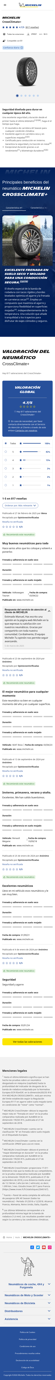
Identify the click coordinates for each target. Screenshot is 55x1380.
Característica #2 (39, 207)
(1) (35, 120)
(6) (47, 150)
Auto (17, 1237)
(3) (37, 120)
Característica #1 (14, 207)
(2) (26, 137)
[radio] (27, 443)
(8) (40, 120)
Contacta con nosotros (26, 430)
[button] (20, 27)
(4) (50, 143)
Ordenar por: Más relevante (20, 505)
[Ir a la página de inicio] (30, 5)
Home (7, 1237)
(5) (45, 150)
